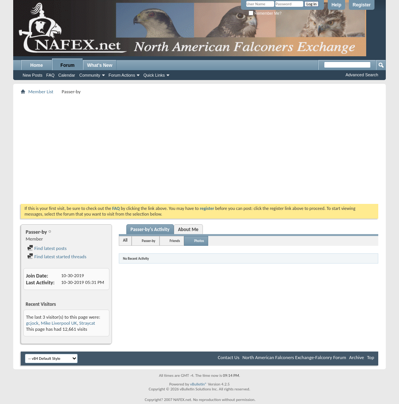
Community (89, 75)
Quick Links (154, 75)
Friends (175, 241)
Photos (199, 241)
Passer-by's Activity (150, 229)
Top (370, 357)
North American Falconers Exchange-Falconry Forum (294, 357)
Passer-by (148, 241)
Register (362, 5)
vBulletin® (198, 384)
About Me (188, 229)
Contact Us (228, 357)
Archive (356, 357)
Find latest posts (47, 248)
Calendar (66, 75)
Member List (40, 91)
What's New (99, 65)
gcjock (32, 323)
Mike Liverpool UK (59, 323)
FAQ (50, 75)
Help (336, 5)
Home (36, 65)
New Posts (33, 75)
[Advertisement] (199, 149)
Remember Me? (265, 13)
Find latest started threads (56, 256)
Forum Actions (122, 75)
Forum (67, 65)
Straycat (87, 323)
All (125, 240)
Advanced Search (361, 74)
